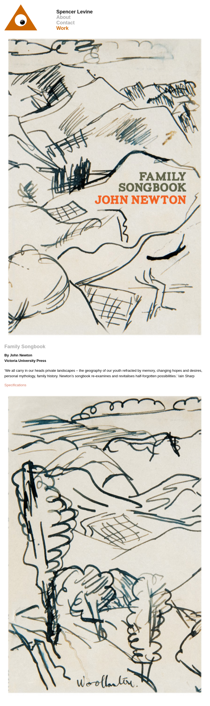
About (63, 17)
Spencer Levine (74, 12)
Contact (65, 22)
